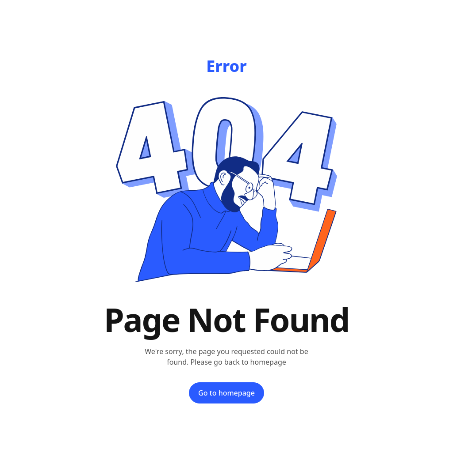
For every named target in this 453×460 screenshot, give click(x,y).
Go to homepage (226, 393)
